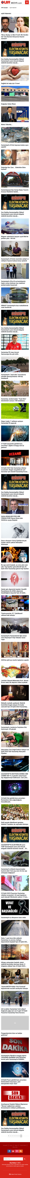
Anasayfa (4, 7)
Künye (10, 1145)
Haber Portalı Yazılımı (16, 1174)
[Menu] (27, 2)
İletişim (16, 1145)
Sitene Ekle (15, 1147)
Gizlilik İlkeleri (23, 1145)
